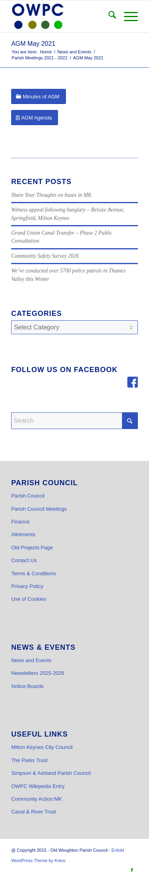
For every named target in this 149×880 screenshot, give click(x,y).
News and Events (31, 660)
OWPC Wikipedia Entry (37, 786)
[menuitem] (108, 16)
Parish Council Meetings (39, 509)
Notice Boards (27, 686)
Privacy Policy (27, 586)
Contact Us (24, 560)
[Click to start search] (130, 420)
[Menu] (127, 16)
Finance (20, 522)
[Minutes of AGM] (38, 96)
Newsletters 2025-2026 (37, 673)
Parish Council (28, 496)
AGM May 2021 (33, 43)
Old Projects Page (32, 548)
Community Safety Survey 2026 (45, 256)
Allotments (23, 534)
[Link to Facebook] (132, 870)
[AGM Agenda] (34, 117)
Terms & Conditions (33, 573)
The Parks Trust (29, 760)
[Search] (108, 16)
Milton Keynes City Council (42, 747)
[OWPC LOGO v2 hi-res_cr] (61, 16)
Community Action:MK (36, 799)
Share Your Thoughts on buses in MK (51, 195)
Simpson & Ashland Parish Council (51, 773)
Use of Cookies (28, 599)
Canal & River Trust (33, 812)
